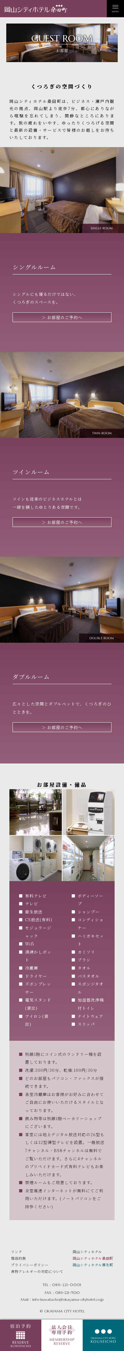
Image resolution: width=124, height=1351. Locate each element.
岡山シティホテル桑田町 (93, 1258)
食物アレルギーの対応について (37, 1271)
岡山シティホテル (87, 1251)
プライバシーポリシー (30, 1264)
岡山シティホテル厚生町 (93, 1264)
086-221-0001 (66, 1284)
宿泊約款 (18, 1258)
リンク (16, 1251)
